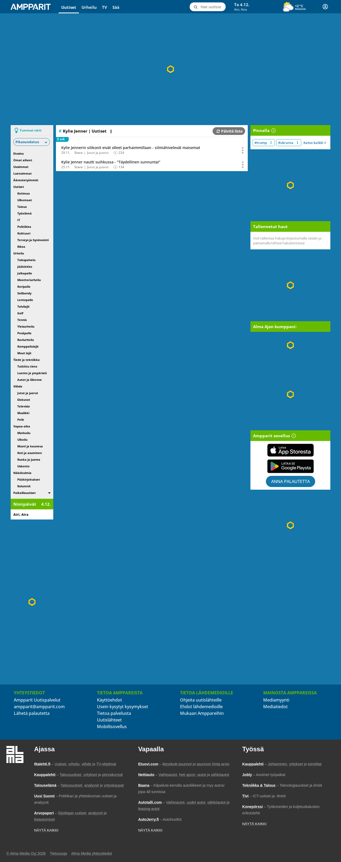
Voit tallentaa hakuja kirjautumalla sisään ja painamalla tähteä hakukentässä (287, 240)
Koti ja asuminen (29, 453)
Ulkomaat (24, 200)
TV (104, 7)
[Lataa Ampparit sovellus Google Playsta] (290, 466)
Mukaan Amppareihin (202, 713)
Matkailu (23, 433)
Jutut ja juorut (27, 393)
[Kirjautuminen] (325, 6)
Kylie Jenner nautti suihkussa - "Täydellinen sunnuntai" (110, 161)
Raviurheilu (25, 340)
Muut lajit (24, 353)
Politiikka (24, 227)
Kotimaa (23, 193)
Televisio (23, 406)
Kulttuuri (23, 233)
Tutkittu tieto (27, 366)
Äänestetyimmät (25, 180)
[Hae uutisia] (207, 7)
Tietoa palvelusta (114, 713)
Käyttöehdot (109, 700)
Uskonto (23, 466)
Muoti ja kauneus (30, 446)
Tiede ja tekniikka (26, 360)
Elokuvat (23, 400)
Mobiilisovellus (112, 726)
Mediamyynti (276, 700)
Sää (115, 7)
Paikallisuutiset (24, 493)
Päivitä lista (229, 131)
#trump (260, 142)
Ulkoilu (22, 440)
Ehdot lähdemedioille (201, 707)
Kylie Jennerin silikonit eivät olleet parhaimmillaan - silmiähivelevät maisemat (130, 147)
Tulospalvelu (26, 260)
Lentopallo (25, 300)
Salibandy (24, 293)
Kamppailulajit (28, 346)
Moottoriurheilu (29, 280)
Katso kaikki (314, 142)
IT (18, 220)
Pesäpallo (24, 333)
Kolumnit (24, 486)
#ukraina (285, 142)
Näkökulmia (22, 473)
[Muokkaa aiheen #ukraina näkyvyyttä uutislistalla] (297, 142)
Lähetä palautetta (32, 713)
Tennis (22, 320)
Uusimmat (21, 167)
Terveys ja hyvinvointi (33, 240)
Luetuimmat (22, 173)
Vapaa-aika (21, 426)
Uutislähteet (109, 720)
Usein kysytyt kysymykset (122, 707)
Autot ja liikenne (29, 380)
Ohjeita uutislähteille (201, 700)
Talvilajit (23, 306)
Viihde (17, 386)
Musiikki (23, 413)
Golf (20, 313)
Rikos (21, 247)
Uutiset (68, 7)
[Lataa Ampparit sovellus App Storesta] (290, 450)
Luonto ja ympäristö (32, 373)
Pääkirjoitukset (28, 479)
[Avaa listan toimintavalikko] (111, 131)
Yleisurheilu (25, 326)
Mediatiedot (275, 707)
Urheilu (89, 7)
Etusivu (18, 153)
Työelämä (24, 213)
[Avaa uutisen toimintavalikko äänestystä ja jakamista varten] (243, 150)
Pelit (20, 420)
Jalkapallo (24, 273)
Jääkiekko (24, 267)
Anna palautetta (290, 481)
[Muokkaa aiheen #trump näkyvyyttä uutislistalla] (271, 142)
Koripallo (23, 286)
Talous (22, 207)
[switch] (49, 492)
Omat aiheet (22, 160)
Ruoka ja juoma (28, 459)
